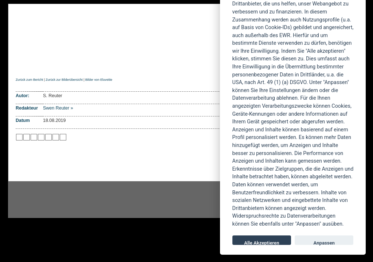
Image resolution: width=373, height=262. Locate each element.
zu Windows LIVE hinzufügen (63, 137)
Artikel (162, 64)
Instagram (67, 199)
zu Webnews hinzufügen (34, 137)
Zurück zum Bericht (29, 80)
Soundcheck (199, 64)
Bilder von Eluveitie (98, 80)
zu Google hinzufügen (41, 137)
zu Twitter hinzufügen (19, 137)
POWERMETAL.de (132, 32)
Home (22, 64)
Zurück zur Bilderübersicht (64, 80)
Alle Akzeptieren (261, 242)
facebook (148, 199)
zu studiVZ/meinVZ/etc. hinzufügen (48, 137)
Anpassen (324, 242)
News (45, 64)
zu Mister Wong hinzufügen (27, 137)
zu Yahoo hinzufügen (56, 137)
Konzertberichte (118, 64)
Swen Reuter (56, 108)
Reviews (74, 64)
